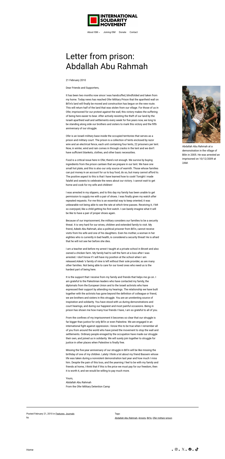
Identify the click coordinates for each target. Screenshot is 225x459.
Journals (70, 413)
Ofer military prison (162, 418)
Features (60, 413)
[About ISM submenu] (93, 32)
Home (29, 449)
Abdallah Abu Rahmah (126, 418)
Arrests (142, 418)
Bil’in (149, 418)
